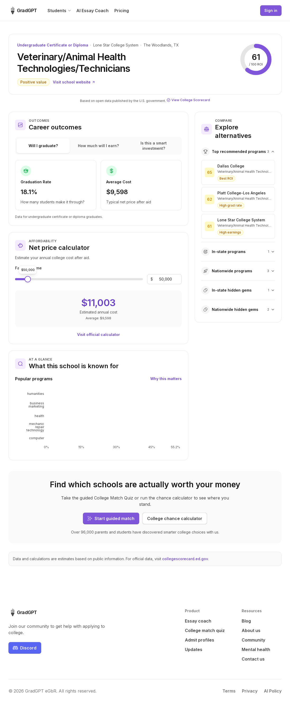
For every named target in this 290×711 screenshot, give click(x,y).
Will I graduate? (43, 145)
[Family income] (165, 279)
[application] (98, 420)
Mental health (256, 649)
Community (253, 640)
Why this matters (166, 378)
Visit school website (74, 82)
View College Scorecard (188, 100)
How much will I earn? (98, 145)
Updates (193, 649)
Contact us (253, 659)
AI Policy (273, 691)
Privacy (250, 691)
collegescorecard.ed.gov (185, 558)
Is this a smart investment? (154, 146)
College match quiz (205, 630)
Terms (229, 691)
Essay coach (198, 621)
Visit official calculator (98, 334)
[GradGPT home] (22, 10)
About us (251, 630)
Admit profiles (199, 640)
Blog (246, 621)
